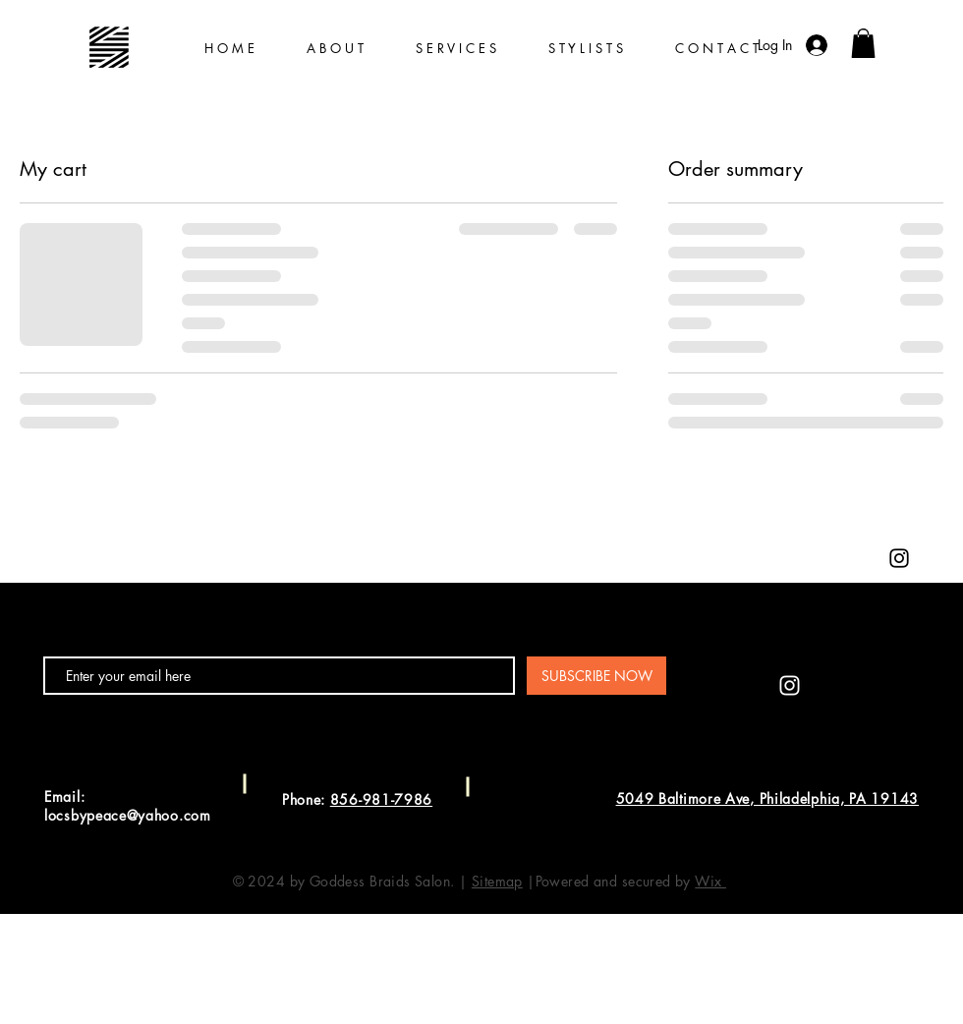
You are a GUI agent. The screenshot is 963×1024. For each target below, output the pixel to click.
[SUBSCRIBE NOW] (596, 675)
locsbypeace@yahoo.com (127, 815)
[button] (863, 43)
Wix (710, 881)
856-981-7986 (381, 799)
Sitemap (497, 881)
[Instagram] (899, 558)
